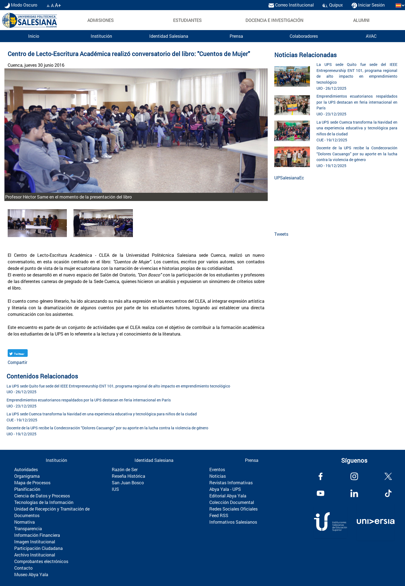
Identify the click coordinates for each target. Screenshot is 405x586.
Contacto (23, 568)
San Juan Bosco (128, 482)
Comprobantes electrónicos (41, 561)
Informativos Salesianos (233, 522)
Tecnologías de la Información (43, 502)
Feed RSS (218, 515)
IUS (115, 489)
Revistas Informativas (231, 482)
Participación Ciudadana (38, 548)
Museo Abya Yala (31, 574)
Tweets (281, 234)
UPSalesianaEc (289, 177)
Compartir (17, 362)
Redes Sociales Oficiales (233, 509)
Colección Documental (231, 502)
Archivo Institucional (34, 555)
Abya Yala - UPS (225, 489)
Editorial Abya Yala (227, 495)
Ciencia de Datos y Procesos (42, 495)
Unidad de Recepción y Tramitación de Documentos (52, 512)
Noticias (217, 476)
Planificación (27, 489)
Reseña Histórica (128, 476)
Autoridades (26, 469)
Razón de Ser (125, 469)
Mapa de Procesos (32, 482)
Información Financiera (37, 535)
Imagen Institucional (34, 541)
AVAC (371, 36)
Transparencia (28, 528)
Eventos (217, 469)
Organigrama (27, 476)
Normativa (24, 522)
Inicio (33, 36)
